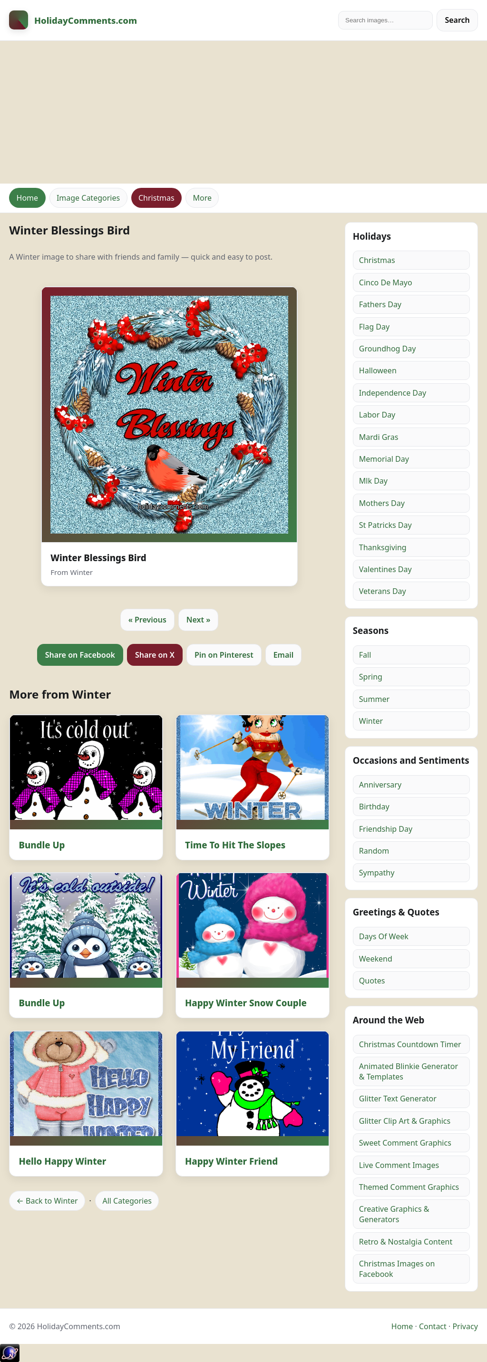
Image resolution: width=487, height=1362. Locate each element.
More (202, 198)
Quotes (372, 980)
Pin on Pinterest (224, 655)
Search (457, 20)
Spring (370, 676)
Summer (374, 699)
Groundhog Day (387, 348)
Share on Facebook (80, 655)
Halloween (378, 370)
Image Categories (88, 198)
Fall (365, 655)
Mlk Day (373, 481)
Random (374, 851)
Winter (371, 721)
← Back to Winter (47, 1201)
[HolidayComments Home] (73, 19)
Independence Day (392, 393)
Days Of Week (384, 936)
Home (28, 198)
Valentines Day (385, 569)
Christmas (156, 198)
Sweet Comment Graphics (405, 1143)
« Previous (147, 619)
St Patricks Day (385, 525)
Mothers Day (382, 503)
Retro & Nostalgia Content (405, 1241)
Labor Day (377, 414)
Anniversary (380, 784)
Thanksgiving (383, 547)
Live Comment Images (399, 1165)
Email (283, 655)
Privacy (464, 1326)
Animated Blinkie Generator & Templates (408, 1071)
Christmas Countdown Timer (410, 1044)
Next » (198, 619)
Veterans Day (382, 591)
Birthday (374, 806)
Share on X (155, 655)
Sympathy (377, 872)
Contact (433, 1326)
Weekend (375, 958)
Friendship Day (385, 829)
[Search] (385, 20)
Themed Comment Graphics (409, 1187)
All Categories (126, 1201)
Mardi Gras (378, 437)
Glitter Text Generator (398, 1098)
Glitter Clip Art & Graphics (404, 1121)
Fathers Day (380, 304)
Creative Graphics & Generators (394, 1214)
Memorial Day (384, 459)
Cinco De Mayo (385, 282)
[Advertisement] (243, 112)
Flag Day (374, 326)
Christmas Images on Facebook (397, 1268)
